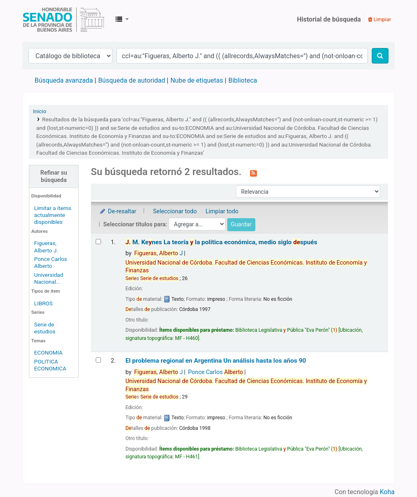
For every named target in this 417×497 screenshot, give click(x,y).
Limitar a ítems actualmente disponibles (52, 215)
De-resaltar (117, 211)
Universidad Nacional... (48, 278)
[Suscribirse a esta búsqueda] (253, 172)
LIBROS (43, 303)
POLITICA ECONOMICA (50, 365)
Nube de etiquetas (196, 80)
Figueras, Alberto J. (46, 246)
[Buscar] (380, 55)
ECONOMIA (48, 352)
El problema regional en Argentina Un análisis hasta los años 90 (215, 360)
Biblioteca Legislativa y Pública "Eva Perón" (63, 19)
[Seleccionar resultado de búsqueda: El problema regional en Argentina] (98, 360)
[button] (122, 19)
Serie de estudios (44, 328)
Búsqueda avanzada (64, 80)
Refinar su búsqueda (53, 176)
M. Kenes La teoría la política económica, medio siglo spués (221, 242)
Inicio (39, 111)
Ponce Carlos (215, 372)
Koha (387, 492)
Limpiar (379, 19)
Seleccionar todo (175, 211)
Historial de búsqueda (329, 19)
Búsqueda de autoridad (131, 80)
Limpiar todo (222, 211)
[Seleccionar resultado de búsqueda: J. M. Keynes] (98, 241)
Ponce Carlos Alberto (50, 262)
